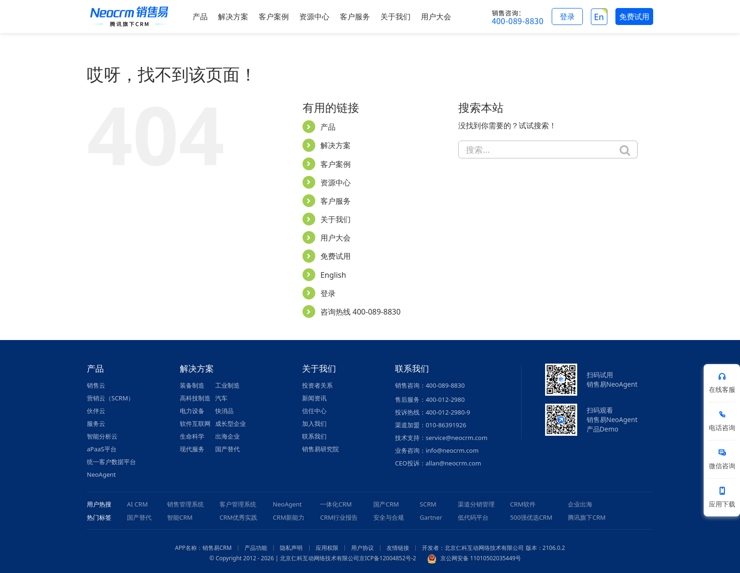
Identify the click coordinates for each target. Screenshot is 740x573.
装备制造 (192, 385)
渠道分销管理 (476, 504)
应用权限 (327, 548)
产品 (328, 127)
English (333, 275)
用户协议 (362, 548)
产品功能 (255, 548)
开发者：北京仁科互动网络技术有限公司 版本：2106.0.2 (493, 548)
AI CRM (137, 504)
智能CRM (180, 517)
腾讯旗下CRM (586, 517)
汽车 (221, 398)
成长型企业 (230, 423)
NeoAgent (101, 474)
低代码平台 (473, 517)
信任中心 (314, 411)
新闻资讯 (314, 398)
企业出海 (580, 504)
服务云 (96, 423)
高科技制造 (195, 398)
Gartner (431, 517)
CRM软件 (523, 504)
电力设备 (192, 411)
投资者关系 (317, 385)
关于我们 (335, 219)
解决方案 (335, 145)
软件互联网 (195, 423)
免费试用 (335, 256)
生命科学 (192, 436)
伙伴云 (96, 411)
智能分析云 (102, 436)
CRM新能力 (288, 517)
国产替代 (227, 449)
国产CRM (386, 504)
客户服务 (335, 201)
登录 (328, 293)
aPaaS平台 (102, 449)
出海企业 (227, 436)
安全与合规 (388, 517)
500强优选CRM (531, 517)
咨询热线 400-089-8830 (360, 312)
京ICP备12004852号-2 (387, 558)
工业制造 (227, 385)
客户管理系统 (237, 504)
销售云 (96, 385)
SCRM (428, 504)
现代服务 (192, 449)
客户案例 (335, 164)
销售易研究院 (320, 449)
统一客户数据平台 (111, 461)
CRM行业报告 (339, 517)
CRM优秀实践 (238, 517)
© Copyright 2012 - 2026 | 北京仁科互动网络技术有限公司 (284, 558)
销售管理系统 (185, 504)
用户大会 (335, 238)
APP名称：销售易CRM (203, 548)
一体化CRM (336, 504)
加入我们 (314, 423)
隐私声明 (291, 548)
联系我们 (314, 436)
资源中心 (335, 182)
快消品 (224, 411)
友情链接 (398, 548)
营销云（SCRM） (110, 398)
